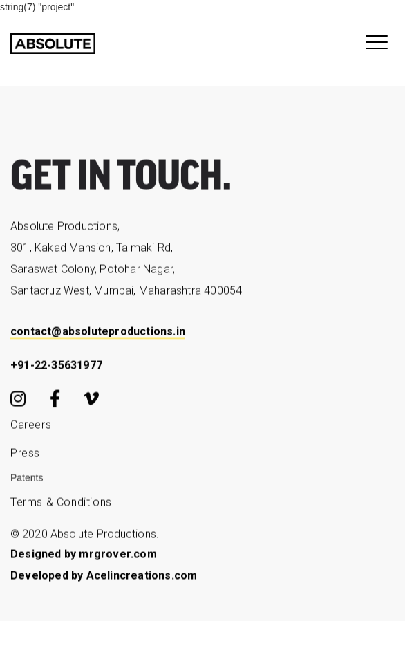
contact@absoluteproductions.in (97, 334)
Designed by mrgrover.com (83, 557)
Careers (30, 427)
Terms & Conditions (61, 505)
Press (25, 456)
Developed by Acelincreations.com (103, 578)
